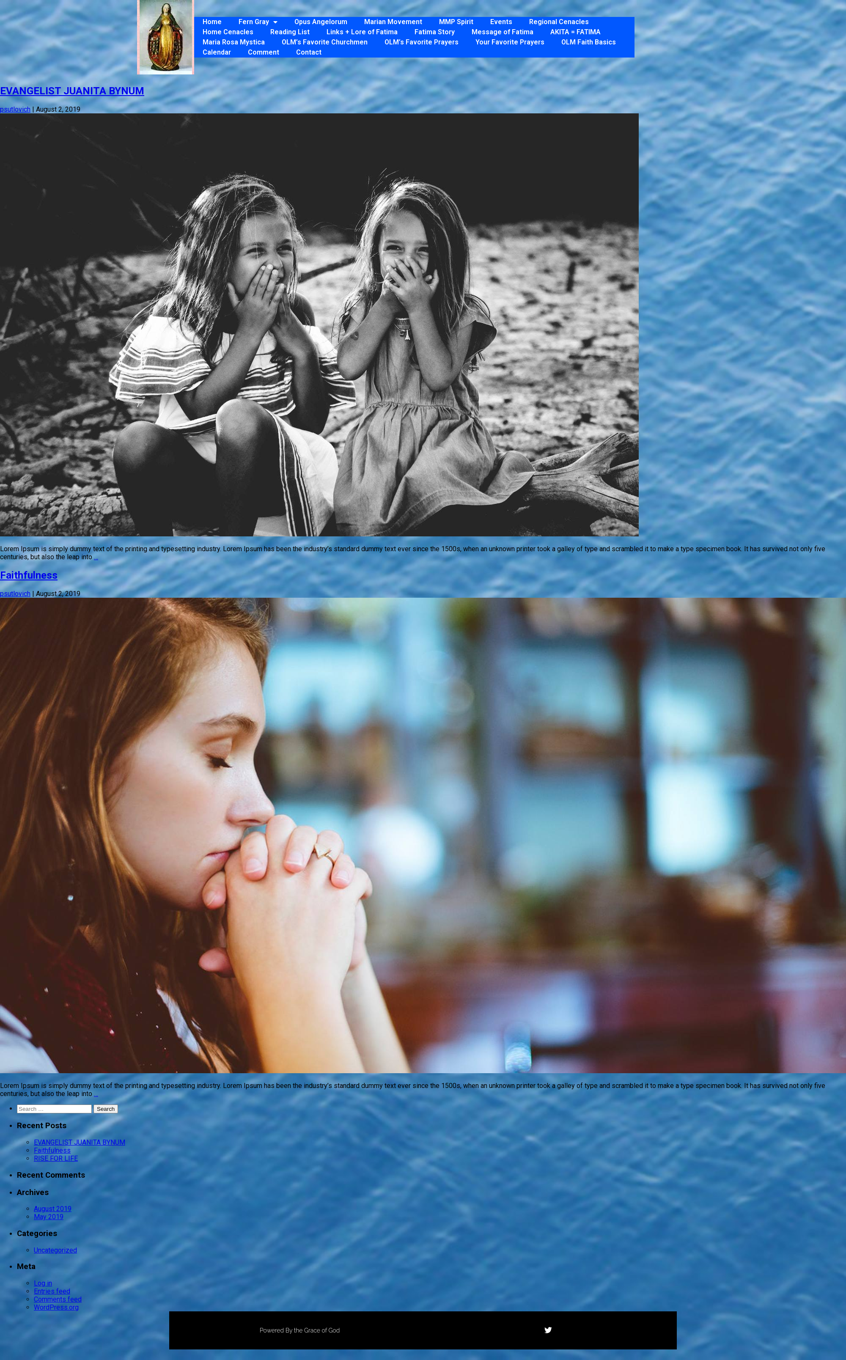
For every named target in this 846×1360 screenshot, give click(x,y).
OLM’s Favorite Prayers (422, 42)
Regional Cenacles (559, 22)
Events (501, 22)
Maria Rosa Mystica (234, 42)
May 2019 (48, 1217)
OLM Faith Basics (588, 42)
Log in (43, 1283)
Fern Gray (258, 22)
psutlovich (15, 109)
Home (212, 22)
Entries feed (52, 1291)
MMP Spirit (456, 22)
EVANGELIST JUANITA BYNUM (72, 91)
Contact (308, 52)
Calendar (217, 52)
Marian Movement (393, 22)
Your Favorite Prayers (509, 42)
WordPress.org (56, 1307)
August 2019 (52, 1209)
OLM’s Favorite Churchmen (325, 42)
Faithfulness (29, 575)
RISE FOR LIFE (56, 1158)
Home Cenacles (228, 32)
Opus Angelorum (320, 22)
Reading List (290, 32)
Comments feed (58, 1299)
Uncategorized (55, 1250)
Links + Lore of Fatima (362, 32)
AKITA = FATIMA (575, 32)
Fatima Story (435, 32)
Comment (263, 52)
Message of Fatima (502, 32)
